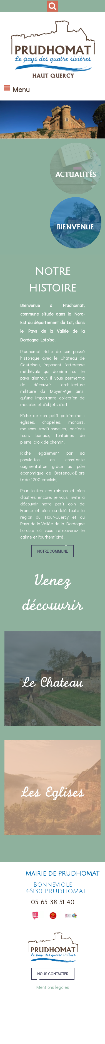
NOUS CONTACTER (52, 973)
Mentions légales (52, 987)
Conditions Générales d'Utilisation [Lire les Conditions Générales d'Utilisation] (52, 1027)
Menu (21, 89)
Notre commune (52, 551)
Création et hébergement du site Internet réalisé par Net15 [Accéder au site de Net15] (52, 1018)
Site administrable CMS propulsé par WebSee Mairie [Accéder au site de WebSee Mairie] (51, 1023)
